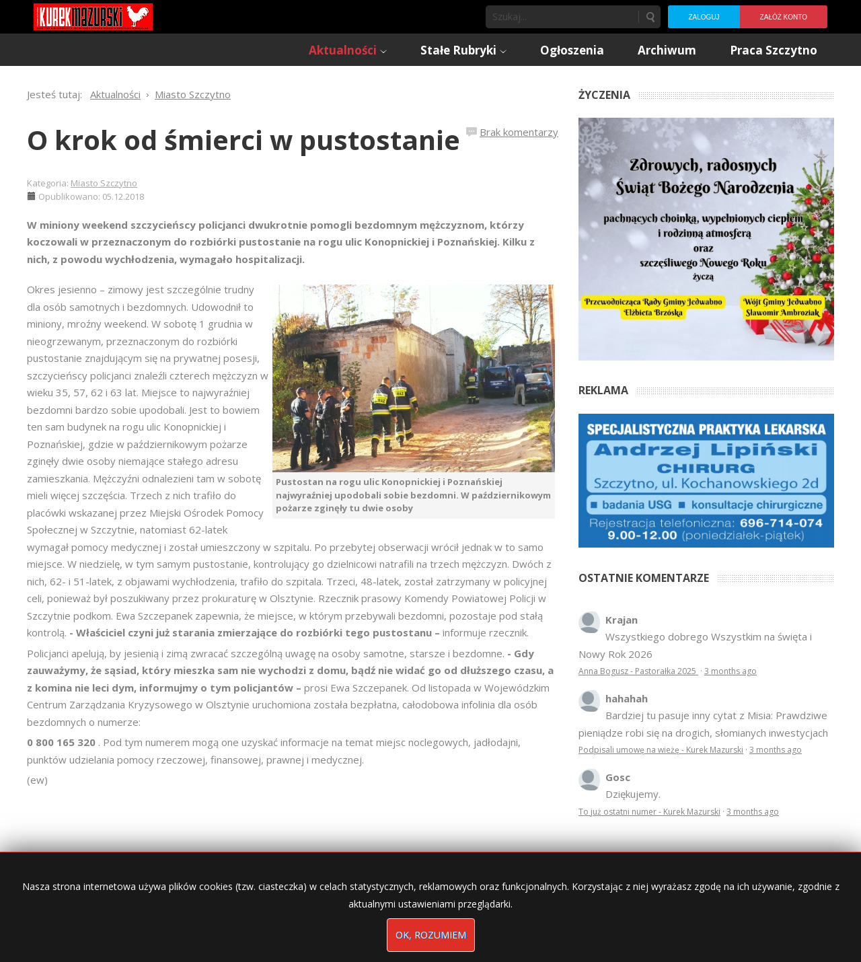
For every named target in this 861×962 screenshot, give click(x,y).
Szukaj (649, 16)
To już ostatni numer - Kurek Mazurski (649, 811)
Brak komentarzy (519, 132)
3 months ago (730, 671)
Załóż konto (783, 17)
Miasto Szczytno (104, 183)
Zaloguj (703, 17)
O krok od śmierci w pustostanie (243, 139)
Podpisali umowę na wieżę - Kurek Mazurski (660, 749)
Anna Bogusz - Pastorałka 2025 (638, 671)
